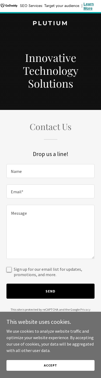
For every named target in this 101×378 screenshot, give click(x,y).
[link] (50, 23)
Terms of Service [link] (54, 314)
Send (50, 291)
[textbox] (50, 171)
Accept (50, 372)
